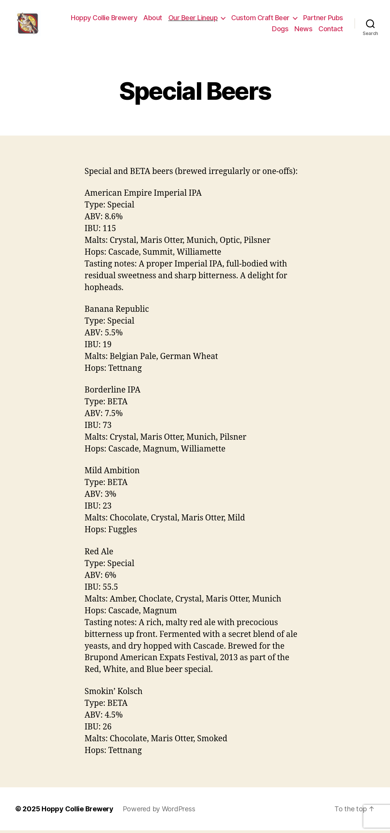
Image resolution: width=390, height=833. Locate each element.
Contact (330, 30)
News (303, 30)
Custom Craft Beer (260, 19)
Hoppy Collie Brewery (104, 19)
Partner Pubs (323, 19)
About (152, 19)
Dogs (280, 30)
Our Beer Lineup (193, 19)
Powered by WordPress (159, 811)
